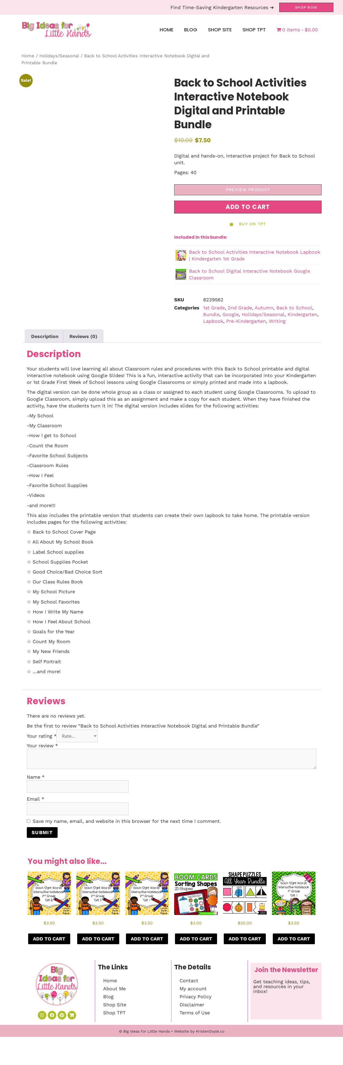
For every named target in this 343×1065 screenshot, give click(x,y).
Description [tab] (44, 336)
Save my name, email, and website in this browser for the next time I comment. (127, 821)
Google (230, 314)
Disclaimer (192, 1004)
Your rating (42, 736)
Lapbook (213, 321)
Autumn (264, 307)
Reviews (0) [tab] (83, 336)
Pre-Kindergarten (246, 321)
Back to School (294, 307)
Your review (42, 745)
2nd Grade (240, 307)
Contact (189, 980)
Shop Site (220, 29)
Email (35, 799)
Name (35, 777)
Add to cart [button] (49, 939)
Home (166, 29)
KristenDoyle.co (210, 1031)
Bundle (211, 314)
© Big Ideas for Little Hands (144, 1031)
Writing (277, 321)
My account (193, 988)
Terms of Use (195, 1012)
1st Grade (214, 307)
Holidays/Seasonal (59, 55)
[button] (248, 207)
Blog (190, 29)
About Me (114, 988)
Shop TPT (254, 29)
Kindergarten (302, 314)
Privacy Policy (195, 996)
